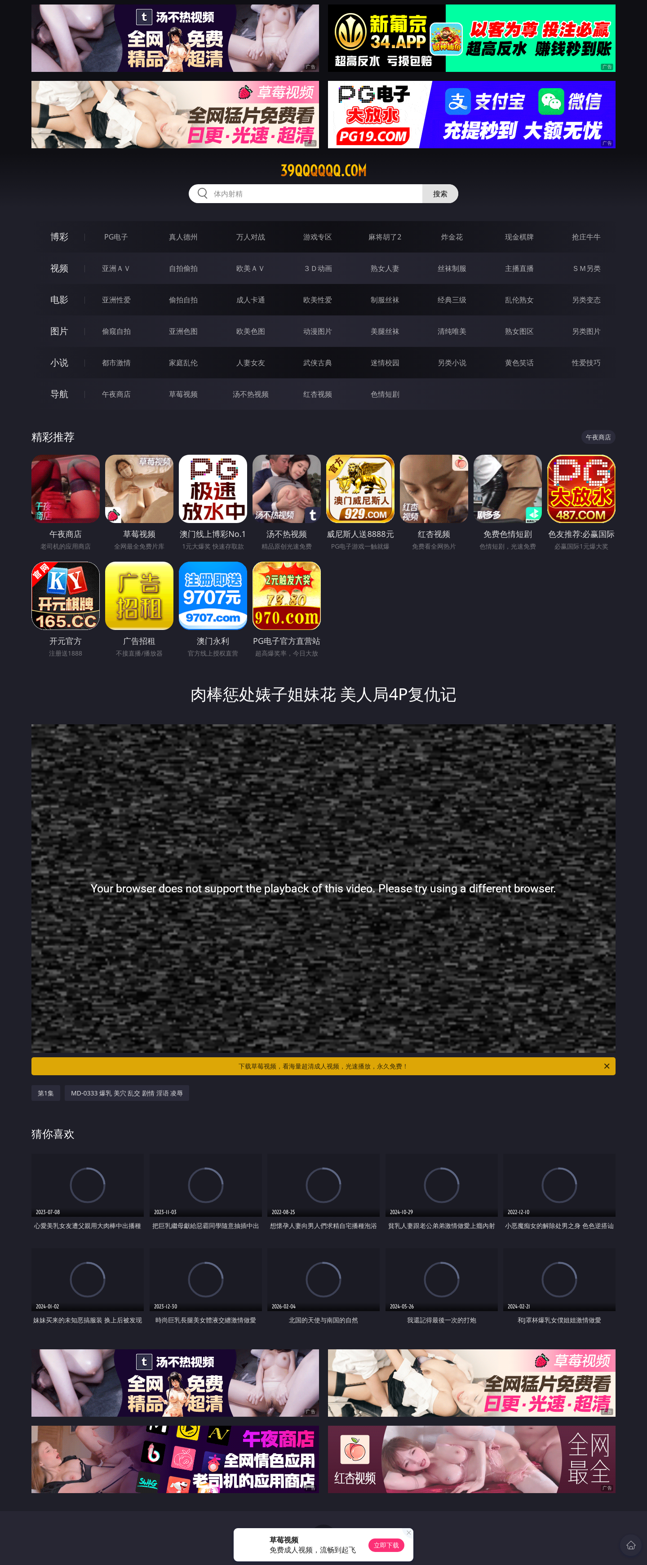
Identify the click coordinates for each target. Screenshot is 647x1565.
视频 (59, 268)
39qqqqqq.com (323, 171)
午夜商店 (116, 394)
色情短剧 (385, 394)
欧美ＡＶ (250, 268)
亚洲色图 (183, 331)
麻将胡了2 (384, 237)
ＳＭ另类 (586, 268)
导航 (59, 394)
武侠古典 (317, 363)
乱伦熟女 (519, 300)
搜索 (440, 194)
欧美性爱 (317, 300)
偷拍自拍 (183, 300)
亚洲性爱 (116, 300)
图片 (59, 331)
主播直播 (519, 268)
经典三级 (452, 300)
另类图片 (586, 331)
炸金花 (452, 237)
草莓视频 (183, 394)
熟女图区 (519, 331)
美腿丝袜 (385, 331)
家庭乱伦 (183, 363)
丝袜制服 (452, 268)
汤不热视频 (251, 394)
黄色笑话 (519, 363)
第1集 (46, 1093)
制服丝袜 (385, 300)
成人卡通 (250, 300)
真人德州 (183, 237)
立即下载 (386, 1545)
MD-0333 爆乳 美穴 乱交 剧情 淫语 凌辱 (127, 1093)
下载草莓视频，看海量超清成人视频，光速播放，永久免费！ (425, 1066)
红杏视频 (317, 394)
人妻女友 (250, 363)
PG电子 (116, 237)
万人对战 (250, 237)
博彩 (59, 237)
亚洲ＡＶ (116, 268)
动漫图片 (317, 331)
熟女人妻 (385, 268)
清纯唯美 (452, 331)
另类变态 (586, 300)
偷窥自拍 (116, 331)
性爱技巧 (586, 363)
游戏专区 (317, 237)
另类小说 (452, 363)
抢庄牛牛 (586, 237)
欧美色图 (250, 331)
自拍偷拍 (183, 268)
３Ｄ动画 (317, 268)
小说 (59, 362)
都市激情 (116, 363)
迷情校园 (385, 363)
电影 (59, 299)
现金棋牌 (519, 237)
